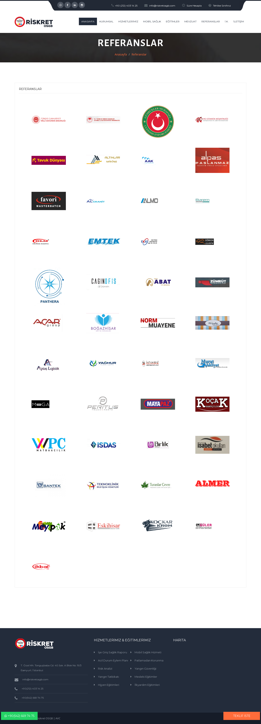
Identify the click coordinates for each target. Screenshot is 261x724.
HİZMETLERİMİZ (128, 21)
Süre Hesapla (194, 5)
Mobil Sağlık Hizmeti (148, 652)
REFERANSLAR (210, 21)
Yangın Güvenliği (145, 668)
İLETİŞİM (238, 21)
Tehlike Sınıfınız (222, 5)
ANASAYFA (88, 21)
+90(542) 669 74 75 (19, 716)
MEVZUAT (190, 21)
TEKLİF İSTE (241, 716)
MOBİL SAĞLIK (152, 21)
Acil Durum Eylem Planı (113, 660)
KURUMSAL (106, 21)
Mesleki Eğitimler (146, 676)
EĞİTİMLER (172, 21)
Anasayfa (121, 54)
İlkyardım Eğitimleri (147, 684)
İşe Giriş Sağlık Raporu (112, 652)
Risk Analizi (105, 668)
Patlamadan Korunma (149, 660)
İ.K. (226, 21)
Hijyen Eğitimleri (108, 684)
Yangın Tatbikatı (108, 676)
